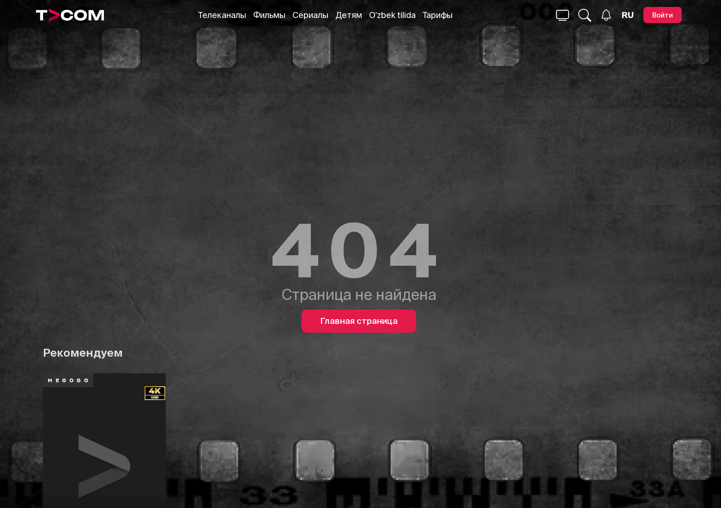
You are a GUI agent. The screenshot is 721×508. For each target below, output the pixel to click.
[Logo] (70, 15)
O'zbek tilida (392, 15)
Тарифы (438, 15)
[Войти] (662, 15)
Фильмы (269, 15)
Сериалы (310, 15)
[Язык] (627, 15)
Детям (348, 15)
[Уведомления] (606, 15)
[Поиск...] (562, 15)
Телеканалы (222, 15)
